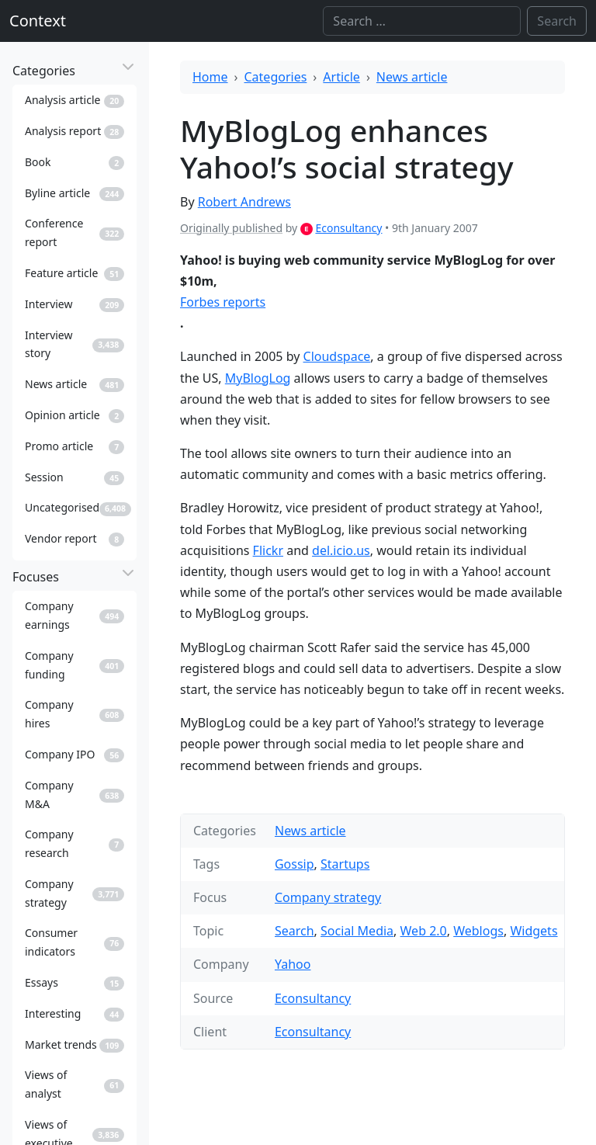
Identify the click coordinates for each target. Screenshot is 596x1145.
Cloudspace (337, 356)
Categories (275, 76)
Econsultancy (348, 227)
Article (341, 76)
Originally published (231, 227)
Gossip (294, 864)
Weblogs (478, 930)
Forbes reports (222, 302)
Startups (345, 864)
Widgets (533, 930)
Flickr (268, 550)
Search (294, 930)
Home (210, 76)
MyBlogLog (258, 378)
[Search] (422, 21)
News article (412, 76)
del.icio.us (341, 550)
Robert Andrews (244, 201)
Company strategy (328, 897)
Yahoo (292, 964)
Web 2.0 (423, 930)
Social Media (357, 930)
